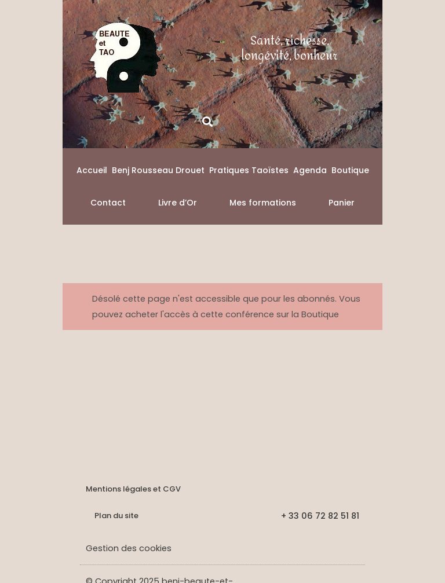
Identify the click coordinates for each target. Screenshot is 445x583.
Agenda (310, 170)
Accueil (91, 170)
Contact (108, 202)
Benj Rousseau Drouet (158, 170)
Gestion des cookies (129, 548)
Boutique (350, 170)
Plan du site (116, 515)
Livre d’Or (177, 202)
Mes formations (262, 202)
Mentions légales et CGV (133, 488)
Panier (342, 202)
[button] (207, 121)
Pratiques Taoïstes (249, 170)
